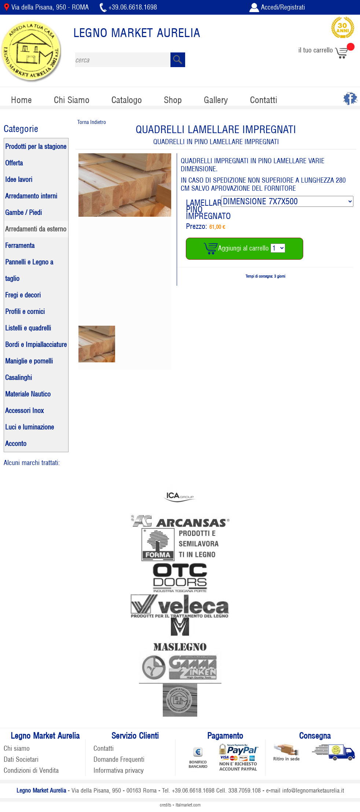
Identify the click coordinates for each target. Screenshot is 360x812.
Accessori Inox (24, 410)
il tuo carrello (326, 50)
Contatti (263, 100)
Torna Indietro (91, 122)
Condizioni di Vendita (31, 770)
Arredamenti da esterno (35, 229)
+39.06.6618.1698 (128, 7)
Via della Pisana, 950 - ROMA (47, 7)
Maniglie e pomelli (29, 361)
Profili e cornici (25, 311)
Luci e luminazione (29, 427)
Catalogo (126, 100)
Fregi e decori (23, 295)
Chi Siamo (71, 100)
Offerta (14, 163)
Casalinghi (18, 377)
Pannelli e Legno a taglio (29, 270)
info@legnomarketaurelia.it (313, 790)
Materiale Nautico (28, 394)
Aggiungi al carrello (237, 248)
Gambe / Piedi (23, 212)
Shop (173, 100)
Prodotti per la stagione (35, 146)
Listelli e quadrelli (28, 328)
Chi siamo (17, 748)
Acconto (15, 443)
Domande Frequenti (118, 759)
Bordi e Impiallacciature (36, 344)
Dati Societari (21, 759)
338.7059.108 (244, 790)
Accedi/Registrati (277, 7)
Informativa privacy (118, 770)
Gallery (216, 100)
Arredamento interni (31, 196)
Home (21, 100)
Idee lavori (18, 179)
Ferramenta (19, 245)
